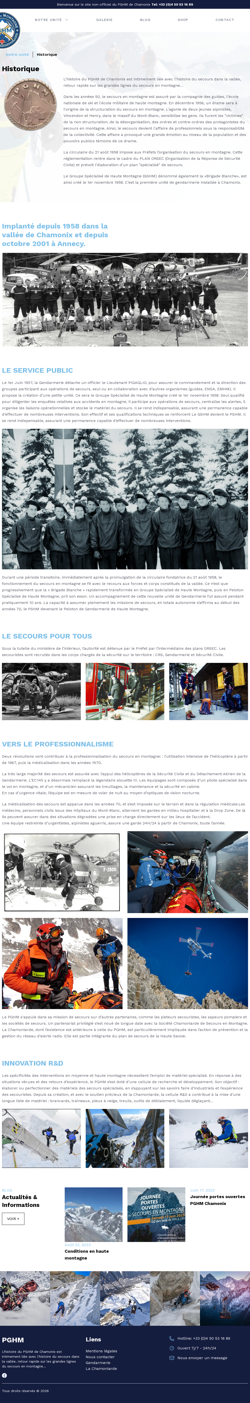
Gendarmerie (98, 1362)
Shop (183, 20)
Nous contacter (100, 1357)
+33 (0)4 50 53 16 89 (176, 4)
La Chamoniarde (101, 1368)
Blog (145, 20)
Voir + (13, 1218)
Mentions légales (101, 1351)
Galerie (104, 20)
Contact (225, 20)
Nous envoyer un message (202, 1357)
